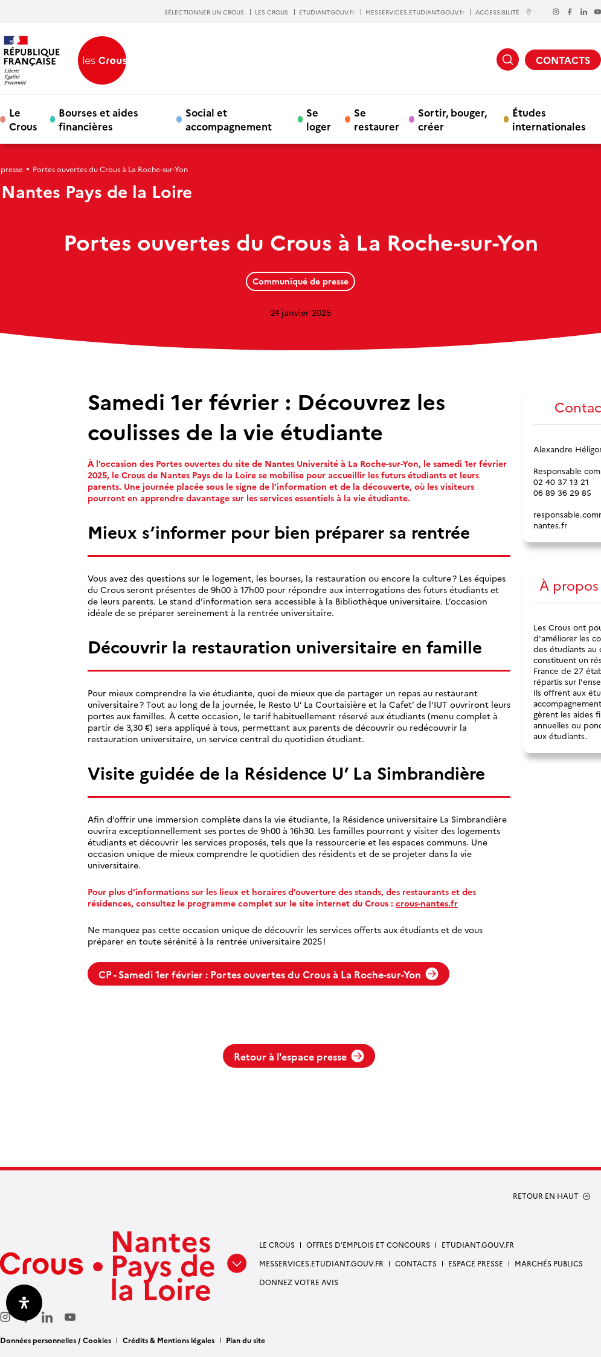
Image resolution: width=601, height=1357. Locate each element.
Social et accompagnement (228, 119)
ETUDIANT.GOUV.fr (327, 12)
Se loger (318, 119)
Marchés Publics (549, 1263)
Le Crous (23, 119)
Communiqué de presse (300, 281)
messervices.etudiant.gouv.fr (321, 1263)
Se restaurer (376, 119)
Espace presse (475, 1263)
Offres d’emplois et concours (368, 1244)
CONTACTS (563, 59)
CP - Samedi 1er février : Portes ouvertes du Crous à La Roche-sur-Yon (268, 974)
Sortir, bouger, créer (452, 119)
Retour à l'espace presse (299, 1056)
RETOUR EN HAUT (546, 1196)
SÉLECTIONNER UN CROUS (204, 12)
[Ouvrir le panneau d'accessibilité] (24, 1303)
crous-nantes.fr (427, 903)
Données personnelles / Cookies (55, 1340)
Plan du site (245, 1340)
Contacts (416, 1263)
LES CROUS (271, 12)
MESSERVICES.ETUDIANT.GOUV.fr (414, 12)
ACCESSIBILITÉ (503, 11)
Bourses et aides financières (98, 119)
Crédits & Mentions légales (168, 1340)
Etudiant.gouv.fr (478, 1244)
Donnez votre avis (298, 1282)
